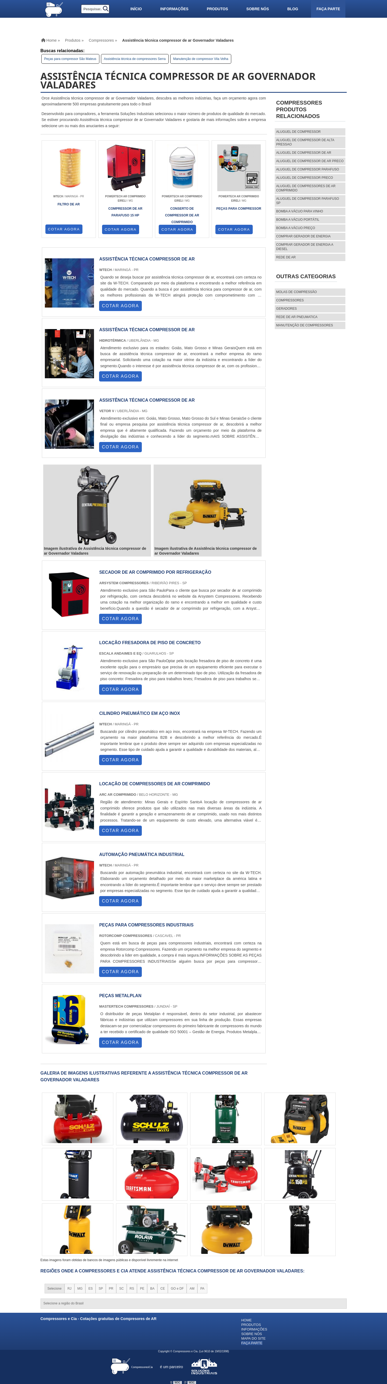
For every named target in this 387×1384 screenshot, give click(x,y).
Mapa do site (253, 1338)
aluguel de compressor (298, 132)
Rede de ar (286, 257)
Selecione (55, 1288)
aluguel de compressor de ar (303, 153)
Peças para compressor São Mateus (70, 59)
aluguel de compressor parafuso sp (307, 201)
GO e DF (177, 1288)
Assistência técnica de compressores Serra (135, 59)
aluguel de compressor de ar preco (309, 161)
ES (90, 1288)
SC (121, 1288)
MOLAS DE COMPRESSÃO (296, 292)
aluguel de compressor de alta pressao (305, 142)
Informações (174, 9)
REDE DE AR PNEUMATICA (296, 317)
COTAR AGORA (64, 229)
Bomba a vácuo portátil (297, 220)
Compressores (290, 300)
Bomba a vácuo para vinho (299, 211)
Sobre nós (257, 9)
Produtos (217, 9)
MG (79, 1288)
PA (202, 1288)
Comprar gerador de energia (303, 236)
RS (132, 1288)
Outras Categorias (306, 276)
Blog (292, 9)
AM (192, 1288)
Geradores (286, 309)
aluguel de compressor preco (304, 178)
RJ (69, 1288)
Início (136, 9)
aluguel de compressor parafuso (307, 169)
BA (152, 1288)
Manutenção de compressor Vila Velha (200, 59)
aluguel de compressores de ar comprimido (305, 188)
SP (101, 1288)
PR (111, 1288)
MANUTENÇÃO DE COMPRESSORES (304, 325)
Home (246, 1320)
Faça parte (328, 9)
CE (162, 1288)
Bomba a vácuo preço (295, 228)
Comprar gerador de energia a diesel (304, 247)
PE (142, 1288)
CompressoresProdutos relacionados (299, 109)
